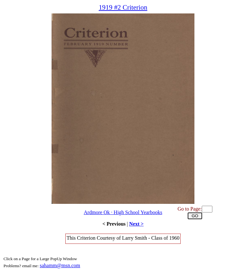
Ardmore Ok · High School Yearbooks (123, 212)
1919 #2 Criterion (123, 7)
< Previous (114, 224)
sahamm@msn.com (60, 265)
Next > (136, 224)
